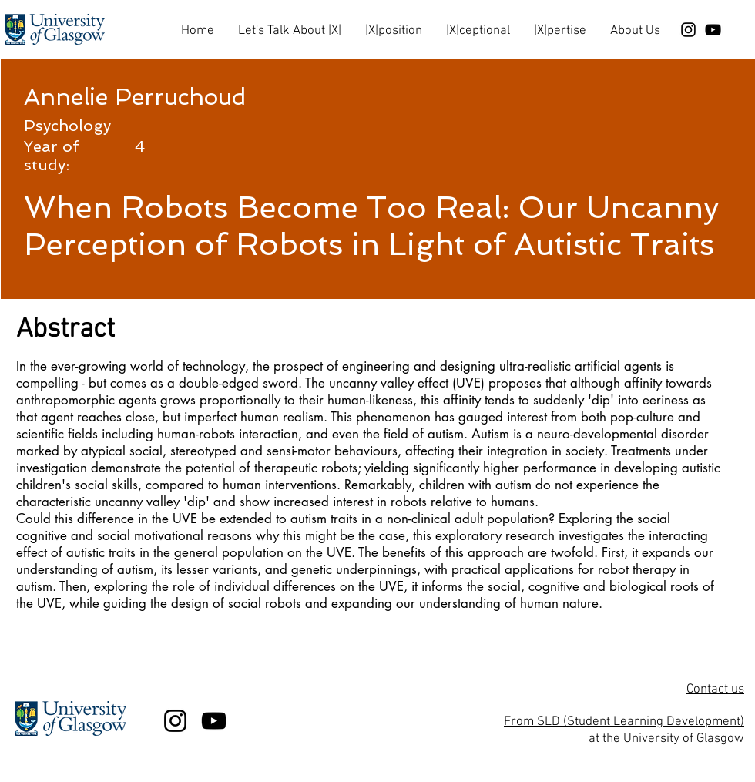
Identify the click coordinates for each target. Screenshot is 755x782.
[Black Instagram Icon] (688, 29)
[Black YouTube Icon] (713, 29)
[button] (289, 24)
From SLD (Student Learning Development (622, 722)
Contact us (715, 689)
